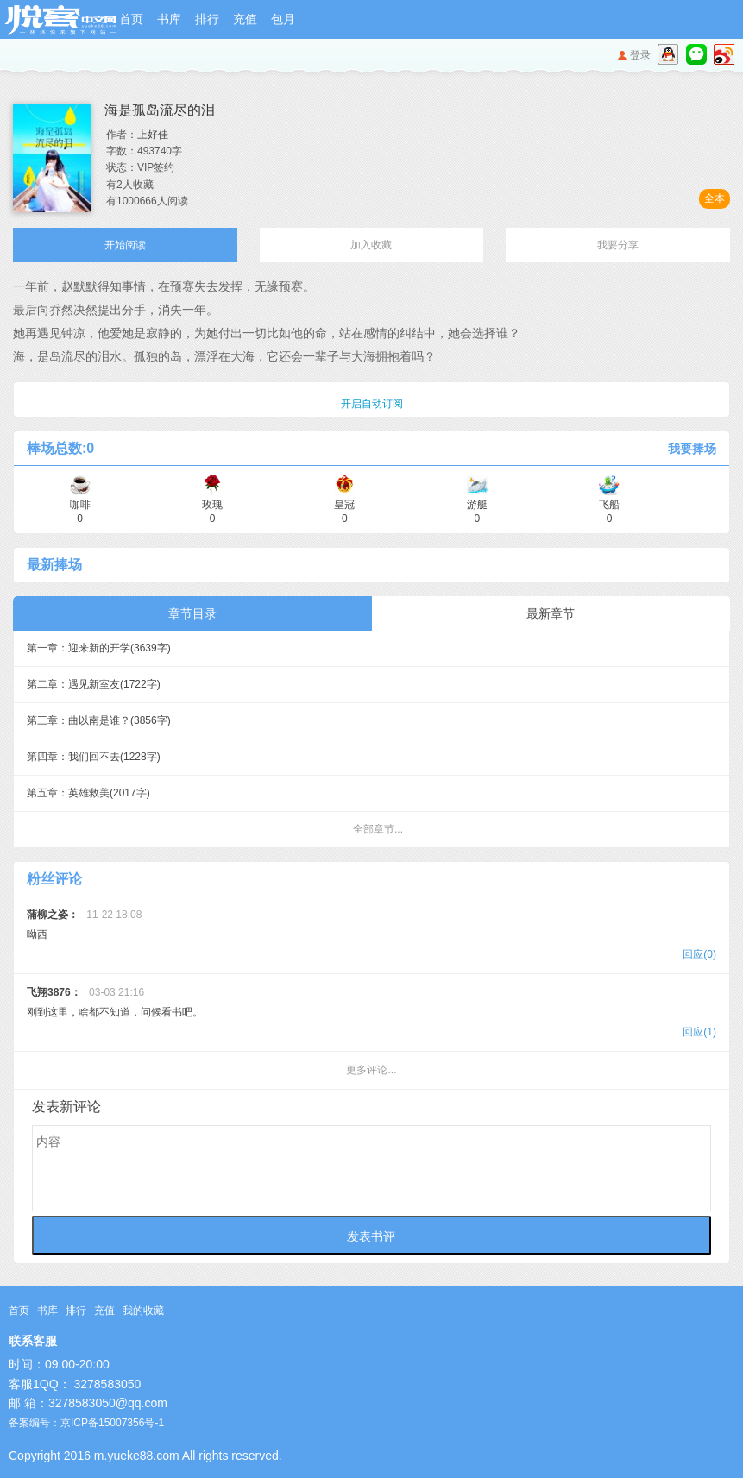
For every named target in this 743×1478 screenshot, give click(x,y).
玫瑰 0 (212, 505)
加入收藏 (371, 245)
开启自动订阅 (372, 404)
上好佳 (152, 135)
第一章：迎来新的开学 (99, 648)
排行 (207, 19)
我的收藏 (143, 1311)
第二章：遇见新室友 (94, 684)
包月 (283, 19)
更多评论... (371, 1070)
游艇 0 (477, 505)
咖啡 (80, 505)
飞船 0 (609, 505)
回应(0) (699, 954)
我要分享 (618, 245)
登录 (640, 55)
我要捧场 (692, 449)
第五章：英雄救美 (88, 793)
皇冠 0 (344, 505)
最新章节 (550, 613)
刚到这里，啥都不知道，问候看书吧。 (371, 1014)
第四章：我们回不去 (94, 757)
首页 (131, 19)
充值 (245, 19)
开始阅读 (125, 245)
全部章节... (378, 829)
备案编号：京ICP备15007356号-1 (86, 1423)
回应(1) (699, 1032)
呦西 (371, 937)
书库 (169, 19)
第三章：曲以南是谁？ (99, 720)
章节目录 (192, 613)
